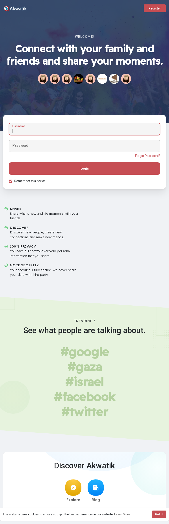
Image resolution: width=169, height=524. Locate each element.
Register (155, 8)
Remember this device (30, 181)
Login (85, 168)
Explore (73, 490)
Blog (96, 490)
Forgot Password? (147, 156)
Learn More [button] (122, 514)
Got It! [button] (159, 514)
